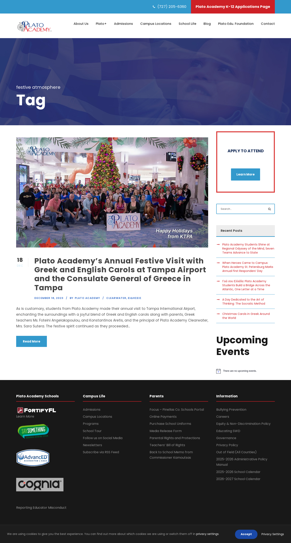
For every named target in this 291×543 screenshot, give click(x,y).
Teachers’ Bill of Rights (167, 445)
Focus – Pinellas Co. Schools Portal (177, 409)
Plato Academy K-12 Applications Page (233, 6)
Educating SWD (228, 431)
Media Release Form (166, 431)
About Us (81, 23)
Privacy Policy (227, 445)
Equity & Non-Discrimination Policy (243, 423)
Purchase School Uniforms (170, 423)
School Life (187, 23)
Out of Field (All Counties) (236, 452)
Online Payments (163, 416)
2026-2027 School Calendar (238, 479)
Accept (246, 534)
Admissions (123, 23)
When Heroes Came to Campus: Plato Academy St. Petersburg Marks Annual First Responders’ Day (247, 267)
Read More (31, 341)
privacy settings (207, 534)
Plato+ (101, 23)
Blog (207, 23)
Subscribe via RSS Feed (101, 452)
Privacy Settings (272, 534)
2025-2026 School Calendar (238, 472)
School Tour (92, 431)
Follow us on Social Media (102, 438)
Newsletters (92, 445)
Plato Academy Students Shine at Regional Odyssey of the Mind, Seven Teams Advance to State (248, 248)
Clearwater (116, 298)
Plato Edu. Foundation (236, 23)
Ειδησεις (134, 298)
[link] (36, 410)
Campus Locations (155, 23)
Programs (91, 423)
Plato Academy (87, 298)
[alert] (245, 371)
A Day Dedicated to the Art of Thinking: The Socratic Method (243, 302)
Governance (226, 438)
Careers (222, 416)
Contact (268, 23)
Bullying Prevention (231, 409)
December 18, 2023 (48, 298)
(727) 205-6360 (171, 6)
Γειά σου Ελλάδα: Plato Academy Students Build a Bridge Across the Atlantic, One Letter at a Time (246, 285)
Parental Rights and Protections (175, 438)
